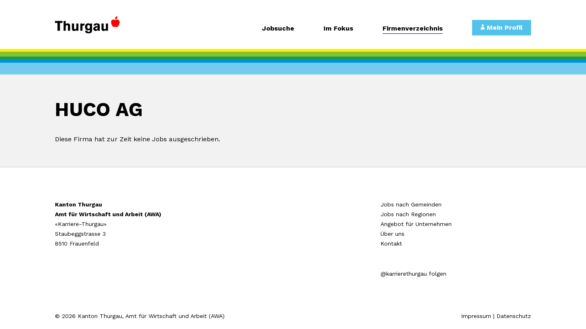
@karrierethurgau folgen (413, 273)
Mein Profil (502, 27)
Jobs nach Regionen (408, 214)
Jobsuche (278, 28)
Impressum (476, 316)
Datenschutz (513, 316)
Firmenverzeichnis (413, 28)
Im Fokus (338, 28)
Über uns (392, 233)
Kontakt (391, 243)
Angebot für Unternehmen (416, 224)
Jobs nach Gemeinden (411, 204)
